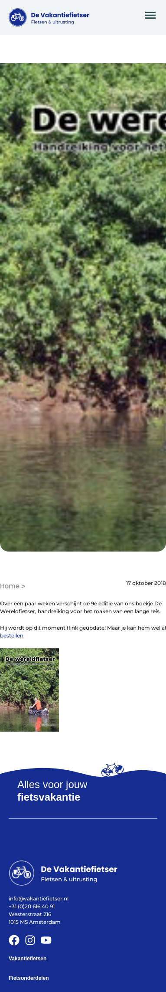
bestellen (11, 635)
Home (10, 586)
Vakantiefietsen (27, 959)
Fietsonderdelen (29, 978)
